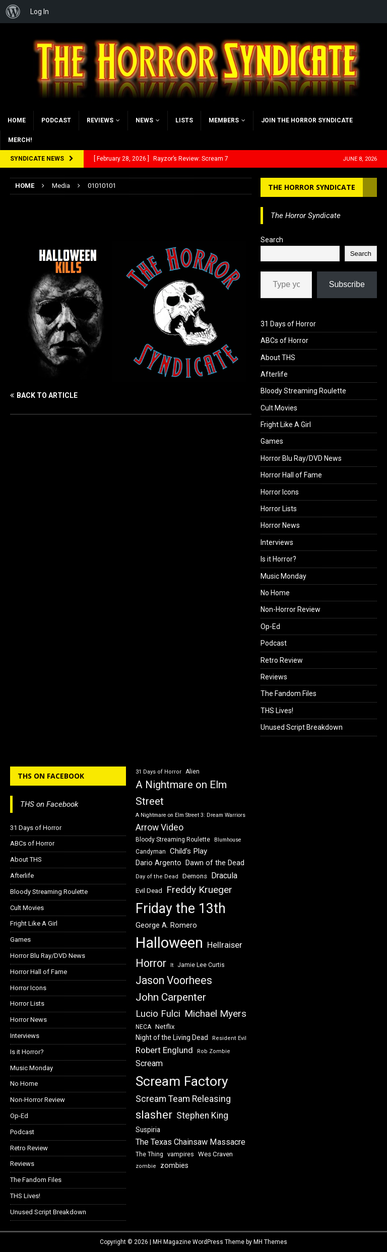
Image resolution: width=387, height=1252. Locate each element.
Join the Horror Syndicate (307, 120)
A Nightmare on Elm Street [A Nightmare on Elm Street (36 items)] (181, 793)
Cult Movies (279, 408)
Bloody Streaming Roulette (303, 391)
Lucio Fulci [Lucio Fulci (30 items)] (158, 1013)
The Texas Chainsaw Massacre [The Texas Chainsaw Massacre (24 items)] (190, 1142)
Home (17, 120)
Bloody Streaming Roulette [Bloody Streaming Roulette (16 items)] (173, 839)
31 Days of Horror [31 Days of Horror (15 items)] (158, 772)
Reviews (100, 120)
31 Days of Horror (288, 324)
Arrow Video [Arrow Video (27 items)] (159, 827)
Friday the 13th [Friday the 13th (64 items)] (181, 908)
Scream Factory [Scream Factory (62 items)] (182, 1081)
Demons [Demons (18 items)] (194, 876)
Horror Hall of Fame (291, 475)
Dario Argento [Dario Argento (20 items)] (158, 863)
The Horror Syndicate (311, 187)
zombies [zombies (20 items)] (174, 1165)
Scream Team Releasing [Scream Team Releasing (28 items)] (183, 1098)
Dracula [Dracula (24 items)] (224, 875)
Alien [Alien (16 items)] (192, 771)
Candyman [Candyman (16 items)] (151, 851)
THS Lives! (277, 711)
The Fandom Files (288, 693)
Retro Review (282, 660)
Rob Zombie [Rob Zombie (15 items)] (213, 1051)
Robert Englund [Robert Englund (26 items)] (164, 1050)
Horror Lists (279, 509)
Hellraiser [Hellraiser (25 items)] (224, 945)
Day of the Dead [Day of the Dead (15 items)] (157, 876)
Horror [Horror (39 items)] (151, 963)
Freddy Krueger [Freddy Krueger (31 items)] (199, 889)
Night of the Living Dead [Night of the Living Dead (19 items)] (172, 1037)
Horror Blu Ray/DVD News (301, 458)
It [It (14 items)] (171, 965)
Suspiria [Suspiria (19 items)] (148, 1130)
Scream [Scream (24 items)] (149, 1063)
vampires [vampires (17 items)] (180, 1154)
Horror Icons (280, 492)
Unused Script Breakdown (302, 727)
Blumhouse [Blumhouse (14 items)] (227, 840)
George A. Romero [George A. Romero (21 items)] (166, 925)
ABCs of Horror (284, 340)
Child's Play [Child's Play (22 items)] (188, 851)
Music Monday (283, 576)
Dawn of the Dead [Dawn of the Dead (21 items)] (214, 862)
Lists (184, 120)
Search (272, 240)
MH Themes (270, 1241)
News (144, 120)
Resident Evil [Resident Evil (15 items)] (229, 1038)
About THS (278, 358)
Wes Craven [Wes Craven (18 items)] (215, 1154)
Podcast (56, 120)
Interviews (277, 542)
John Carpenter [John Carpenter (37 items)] (171, 997)
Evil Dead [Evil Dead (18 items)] (149, 890)
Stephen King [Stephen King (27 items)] (202, 1115)
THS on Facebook (51, 776)
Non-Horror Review (290, 609)
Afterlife (274, 374)
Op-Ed (270, 626)
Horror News (280, 525)
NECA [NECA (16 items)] (143, 1026)
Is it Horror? (278, 559)
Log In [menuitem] (39, 12)
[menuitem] (13, 11)
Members (224, 120)
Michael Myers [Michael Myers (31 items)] (215, 1013)
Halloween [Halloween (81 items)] (169, 942)
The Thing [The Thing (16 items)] (149, 1154)
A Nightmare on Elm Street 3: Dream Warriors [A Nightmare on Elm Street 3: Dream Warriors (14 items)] (190, 815)
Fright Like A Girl (286, 425)
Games (272, 441)
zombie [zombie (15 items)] (146, 1166)
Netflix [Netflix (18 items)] (165, 1026)
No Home (275, 593)
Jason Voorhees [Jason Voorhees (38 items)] (174, 980)
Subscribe (347, 284)
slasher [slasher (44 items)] (154, 1115)
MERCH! (20, 140)
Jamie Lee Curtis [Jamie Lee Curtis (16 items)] (201, 964)
